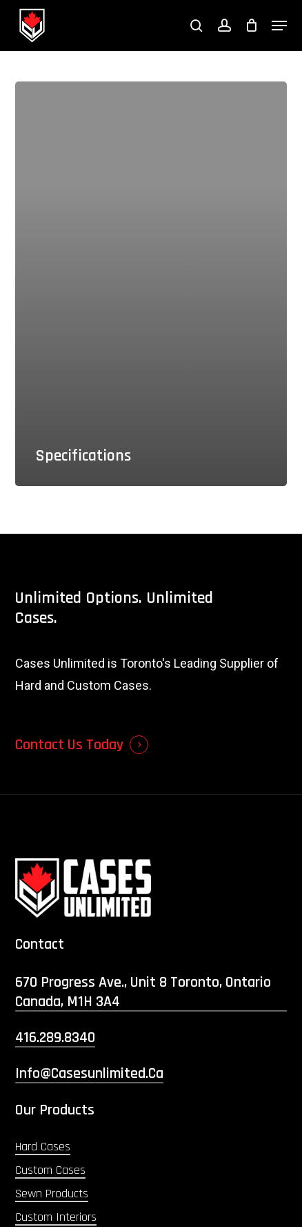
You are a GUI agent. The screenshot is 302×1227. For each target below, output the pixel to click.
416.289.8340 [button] (55, 1037)
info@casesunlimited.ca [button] (89, 1073)
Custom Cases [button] (50, 1170)
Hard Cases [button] (42, 1146)
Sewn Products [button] (51, 1193)
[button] (279, 25)
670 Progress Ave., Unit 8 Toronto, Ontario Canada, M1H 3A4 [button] (143, 992)
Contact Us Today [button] (69, 745)
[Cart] (251, 25)
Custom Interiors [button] (56, 1217)
